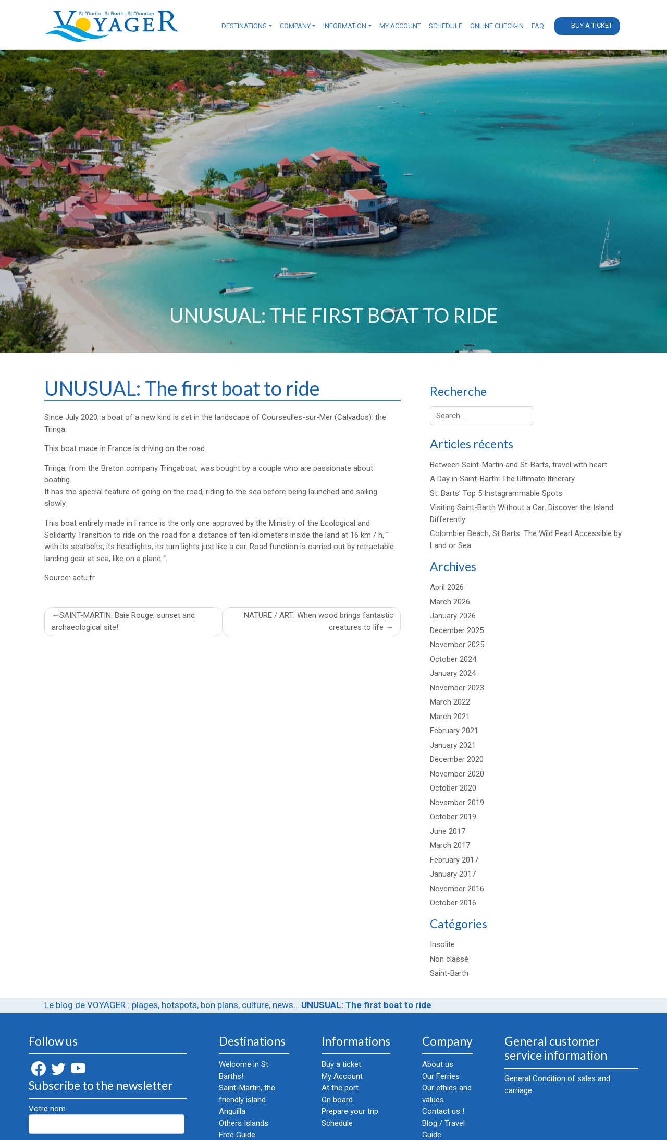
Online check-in (497, 26)
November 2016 (457, 888)
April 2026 (447, 587)
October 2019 (453, 816)
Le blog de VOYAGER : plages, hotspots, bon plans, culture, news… (171, 1005)
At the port (340, 1088)
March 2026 (450, 602)
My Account (400, 26)
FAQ (538, 26)
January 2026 (453, 616)
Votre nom (106, 1119)
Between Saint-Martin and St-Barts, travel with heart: (519, 464)
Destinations (244, 26)
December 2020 (457, 759)
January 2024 (453, 673)
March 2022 (450, 702)
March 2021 (450, 716)
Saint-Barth (449, 973)
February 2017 (454, 860)
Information (344, 26)
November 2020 (457, 774)
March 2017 (450, 845)
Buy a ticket (591, 25)
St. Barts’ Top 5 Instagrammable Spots (496, 493)
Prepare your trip (350, 1111)
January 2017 (453, 874)
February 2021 (454, 730)
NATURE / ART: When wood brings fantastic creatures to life (318, 621)
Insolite (442, 944)
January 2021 (453, 745)
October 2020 (453, 788)
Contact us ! (443, 1111)
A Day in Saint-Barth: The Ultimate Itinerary (502, 478)
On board (337, 1100)
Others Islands (243, 1123)
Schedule (445, 26)
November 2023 (457, 688)
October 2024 (453, 659)
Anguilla (232, 1111)
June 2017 (447, 831)
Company (295, 26)
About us (437, 1064)
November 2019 (457, 802)
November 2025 (457, 644)
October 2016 (453, 902)
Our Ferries (441, 1076)
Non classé (449, 959)
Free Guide (237, 1134)
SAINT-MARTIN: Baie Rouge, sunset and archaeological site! (123, 621)
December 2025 (457, 630)
